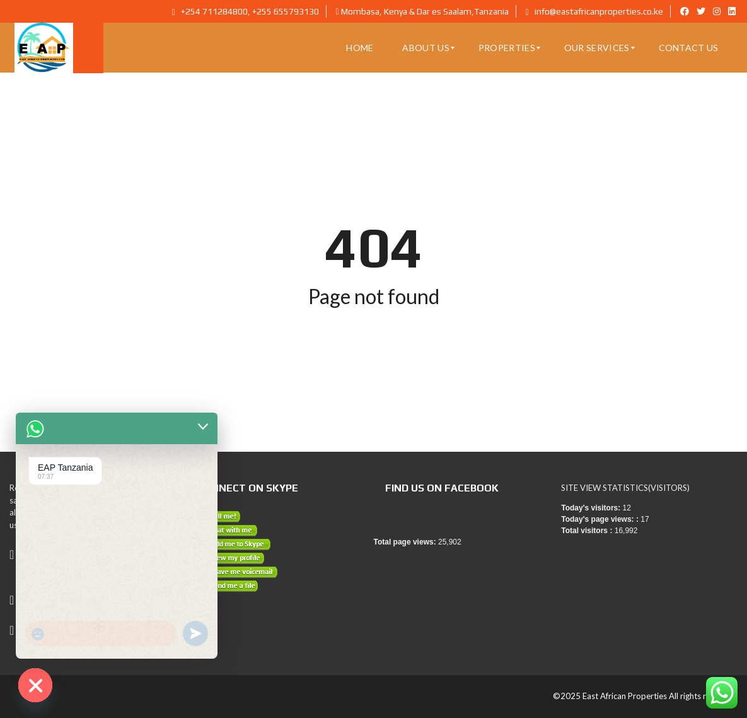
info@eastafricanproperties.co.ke (594, 11)
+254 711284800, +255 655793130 (245, 11)
